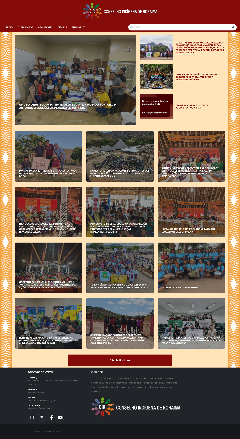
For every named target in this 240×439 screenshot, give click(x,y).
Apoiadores (45, 27)
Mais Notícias (120, 360)
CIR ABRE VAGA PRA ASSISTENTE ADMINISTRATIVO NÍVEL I (192, 106)
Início (9, 27)
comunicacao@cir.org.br (41, 400)
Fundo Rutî (78, 27)
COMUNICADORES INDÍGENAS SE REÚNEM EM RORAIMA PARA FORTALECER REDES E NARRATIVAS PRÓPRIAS (198, 77)
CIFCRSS (62, 27)
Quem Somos (25, 27)
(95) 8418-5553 (36, 392)
